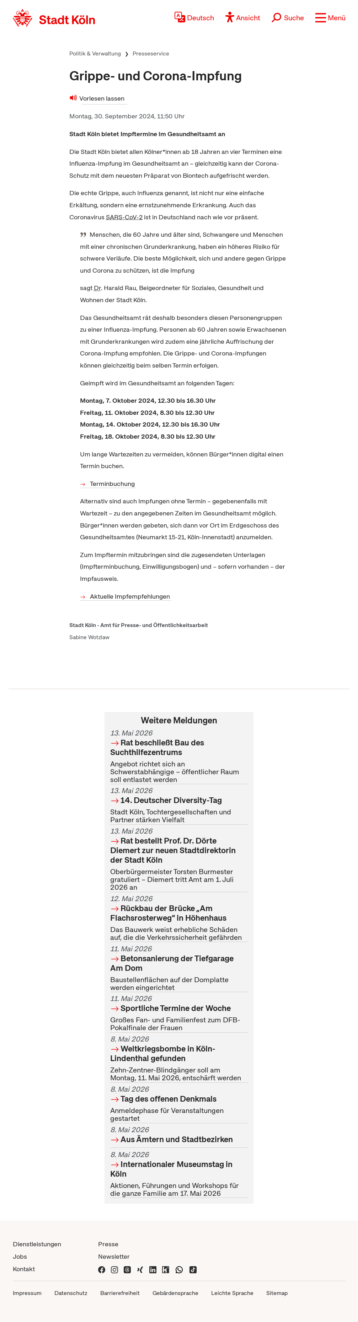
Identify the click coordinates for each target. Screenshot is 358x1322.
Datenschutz (70, 1293)
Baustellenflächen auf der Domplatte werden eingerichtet (179, 968)
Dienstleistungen (37, 1244)
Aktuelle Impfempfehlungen (130, 596)
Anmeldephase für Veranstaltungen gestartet (179, 1104)
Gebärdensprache (175, 1293)
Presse (108, 1244)
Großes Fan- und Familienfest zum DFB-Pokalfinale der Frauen (179, 1013)
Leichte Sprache (232, 1293)
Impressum (27, 1293)
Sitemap (277, 1293)
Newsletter (114, 1256)
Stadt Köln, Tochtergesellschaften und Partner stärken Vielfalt (179, 805)
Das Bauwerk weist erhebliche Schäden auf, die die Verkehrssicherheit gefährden (179, 918)
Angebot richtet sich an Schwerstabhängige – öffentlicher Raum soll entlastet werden (179, 756)
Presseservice (151, 53)
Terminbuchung (113, 484)
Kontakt (24, 1269)
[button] (330, 18)
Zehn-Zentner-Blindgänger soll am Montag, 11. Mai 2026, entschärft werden (179, 1059)
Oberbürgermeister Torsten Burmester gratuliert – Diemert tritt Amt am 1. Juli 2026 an (179, 859)
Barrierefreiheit (120, 1293)
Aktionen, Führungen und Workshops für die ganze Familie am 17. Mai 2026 (179, 1174)
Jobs (20, 1256)
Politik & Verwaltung (95, 53)
